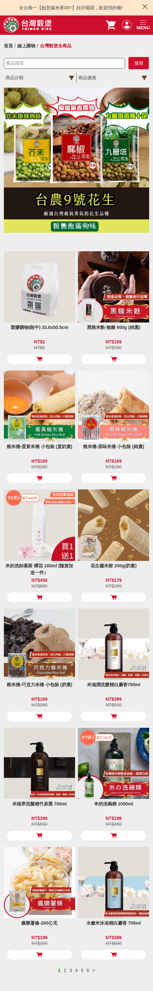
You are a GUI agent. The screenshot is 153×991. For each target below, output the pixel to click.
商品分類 (14, 77)
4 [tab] (84, 225)
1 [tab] (64, 225)
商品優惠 (87, 77)
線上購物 (26, 45)
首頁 (8, 45)
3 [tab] (77, 225)
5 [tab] (90, 225)
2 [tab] (71, 225)
